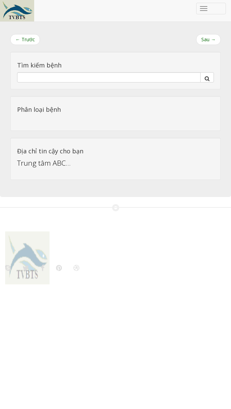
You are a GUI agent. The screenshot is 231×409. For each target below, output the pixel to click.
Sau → (208, 39)
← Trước (25, 39)
